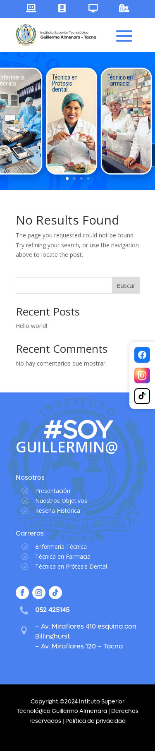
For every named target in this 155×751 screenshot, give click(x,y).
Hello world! (31, 326)
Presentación (52, 491)
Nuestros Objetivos (61, 501)
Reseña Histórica (57, 510)
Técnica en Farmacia (63, 556)
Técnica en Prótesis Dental (71, 566)
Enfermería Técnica (61, 546)
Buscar (126, 285)
